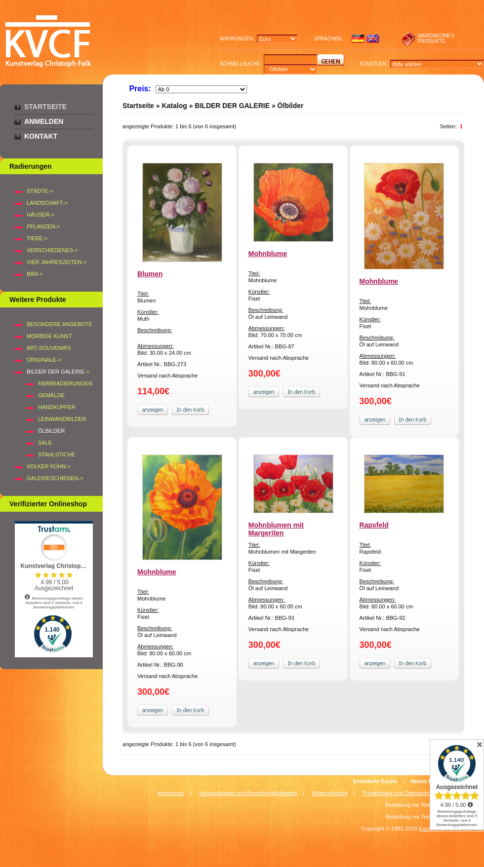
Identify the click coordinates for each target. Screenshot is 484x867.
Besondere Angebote (59, 324)
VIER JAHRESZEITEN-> (56, 262)
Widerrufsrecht (330, 793)
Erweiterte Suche (375, 781)
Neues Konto (427, 781)
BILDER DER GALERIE (232, 106)
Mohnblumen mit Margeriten (276, 529)
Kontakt (40, 136)
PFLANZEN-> (43, 226)
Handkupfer (57, 407)
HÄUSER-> (40, 215)
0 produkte (436, 38)
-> (58, 372)
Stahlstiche (56, 454)
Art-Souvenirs (49, 348)
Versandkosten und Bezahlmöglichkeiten (248, 793)
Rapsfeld (374, 525)
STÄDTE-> (40, 191)
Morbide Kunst (49, 336)
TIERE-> (37, 238)
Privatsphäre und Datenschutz (399, 793)
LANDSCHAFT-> (47, 203)
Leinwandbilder (62, 419)
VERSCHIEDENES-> (52, 250)
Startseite (45, 107)
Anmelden (43, 121)
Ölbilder (291, 106)
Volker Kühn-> (49, 466)
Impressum (170, 793)
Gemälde (51, 395)
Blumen (149, 274)
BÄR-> (35, 274)
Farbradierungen (65, 383)
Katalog (174, 106)
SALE (45, 443)
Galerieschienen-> (55, 478)
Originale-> (44, 360)
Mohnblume (267, 254)
